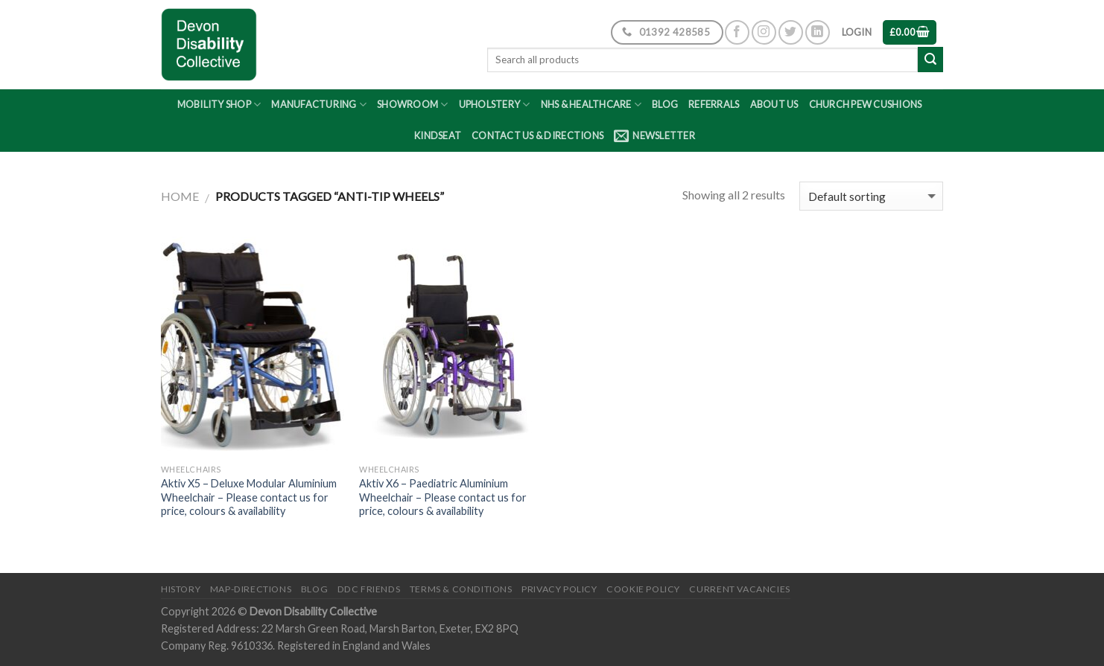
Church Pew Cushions (865, 104)
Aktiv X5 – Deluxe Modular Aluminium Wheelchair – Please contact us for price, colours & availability (249, 497)
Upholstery (494, 104)
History (180, 589)
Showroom (412, 104)
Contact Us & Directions (537, 135)
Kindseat (437, 135)
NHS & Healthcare (591, 104)
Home (180, 196)
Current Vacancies (739, 589)
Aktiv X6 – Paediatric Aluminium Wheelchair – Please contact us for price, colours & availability (443, 497)
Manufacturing (319, 104)
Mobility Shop (219, 104)
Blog (665, 104)
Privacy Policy (559, 589)
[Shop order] (871, 196)
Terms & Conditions (461, 589)
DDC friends (369, 589)
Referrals (713, 104)
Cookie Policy (643, 589)
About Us (774, 104)
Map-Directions (251, 589)
